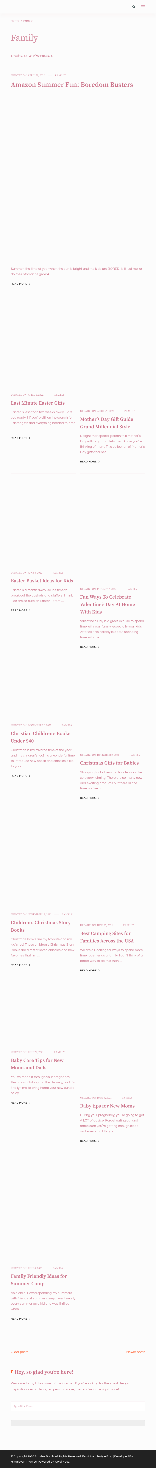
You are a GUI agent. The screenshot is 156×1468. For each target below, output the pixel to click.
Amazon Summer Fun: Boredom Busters (72, 85)
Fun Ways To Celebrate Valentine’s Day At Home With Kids (107, 604)
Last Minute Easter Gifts (38, 403)
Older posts (19, 1352)
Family (60, 75)
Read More (19, 284)
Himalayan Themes (24, 1461)
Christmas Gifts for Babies (109, 763)
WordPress (61, 1461)
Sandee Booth (44, 1456)
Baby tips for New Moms (107, 1106)
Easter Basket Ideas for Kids (42, 581)
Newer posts (135, 1352)
